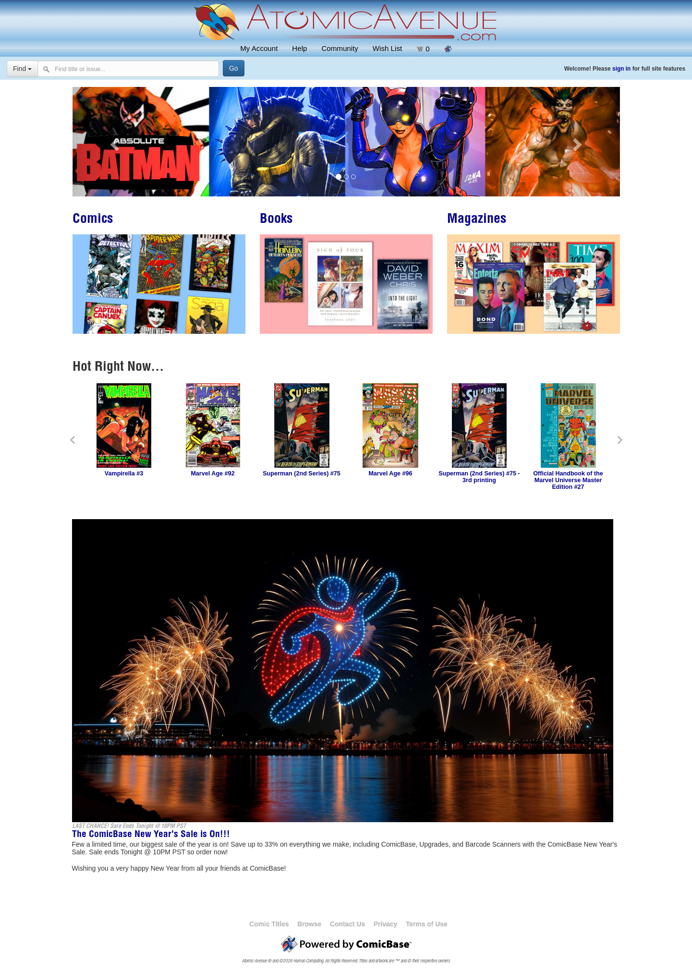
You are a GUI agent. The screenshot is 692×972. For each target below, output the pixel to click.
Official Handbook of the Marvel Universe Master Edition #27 (568, 480)
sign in (621, 68)
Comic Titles (269, 924)
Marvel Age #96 (390, 473)
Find (22, 69)
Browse (309, 924)
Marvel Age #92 (212, 473)
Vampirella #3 (124, 473)
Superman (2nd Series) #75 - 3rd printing (479, 477)
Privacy (385, 924)
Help (299, 48)
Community (339, 48)
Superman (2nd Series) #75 (301, 473)
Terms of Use (427, 924)
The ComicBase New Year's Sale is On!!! (151, 835)
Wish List (387, 48)
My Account (259, 48)
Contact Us (347, 924)
